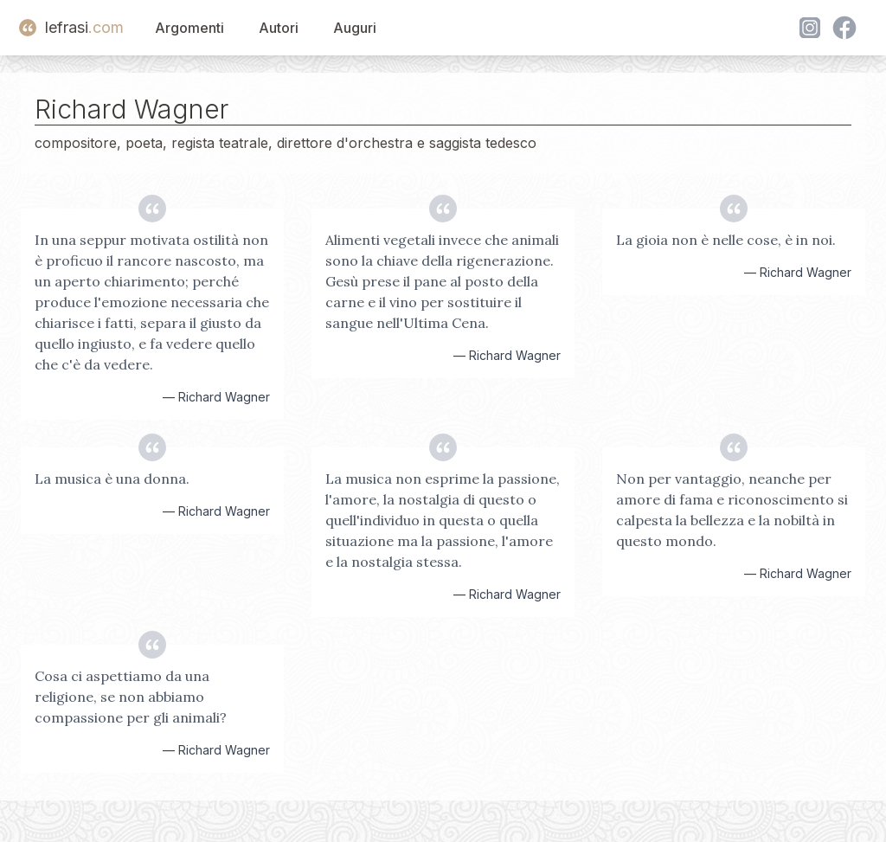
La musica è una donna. (112, 478)
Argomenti (189, 27)
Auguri (354, 27)
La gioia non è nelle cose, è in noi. (726, 239)
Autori (279, 27)
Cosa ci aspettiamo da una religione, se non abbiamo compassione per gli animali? (131, 696)
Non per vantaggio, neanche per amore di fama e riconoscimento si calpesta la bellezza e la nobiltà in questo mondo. (732, 510)
